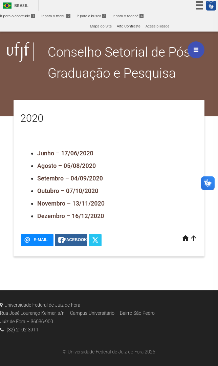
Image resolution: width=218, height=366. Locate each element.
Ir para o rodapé (128, 16)
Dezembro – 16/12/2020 (70, 215)
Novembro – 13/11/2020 (71, 203)
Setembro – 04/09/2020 (70, 178)
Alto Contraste (128, 26)
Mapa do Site (101, 26)
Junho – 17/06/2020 (65, 153)
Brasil (14, 5)
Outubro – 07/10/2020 (68, 190)
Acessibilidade (157, 26)
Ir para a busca (91, 16)
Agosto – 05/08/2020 (66, 165)
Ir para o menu (55, 16)
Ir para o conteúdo (17, 16)
